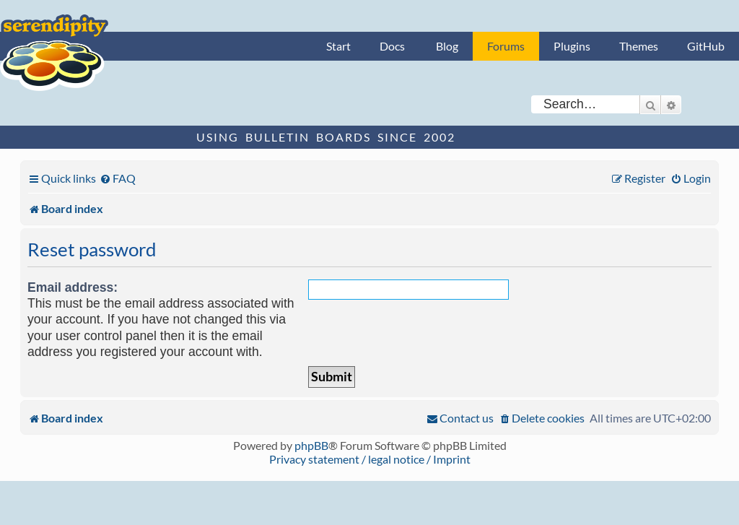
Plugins (572, 46)
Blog (447, 46)
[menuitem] (118, 178)
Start (338, 46)
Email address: (72, 287)
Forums (506, 46)
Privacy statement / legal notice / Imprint (370, 459)
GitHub (706, 46)
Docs (392, 46)
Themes (638, 46)
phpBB (311, 445)
